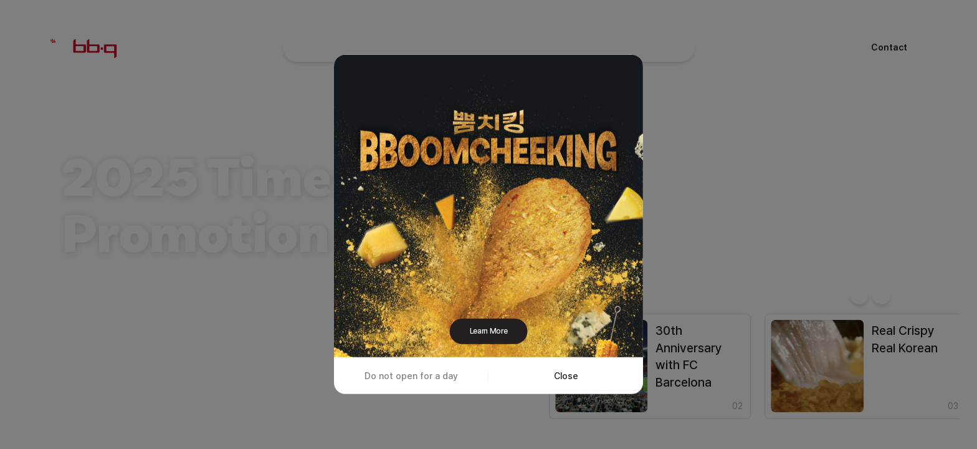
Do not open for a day (411, 375)
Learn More (488, 331)
